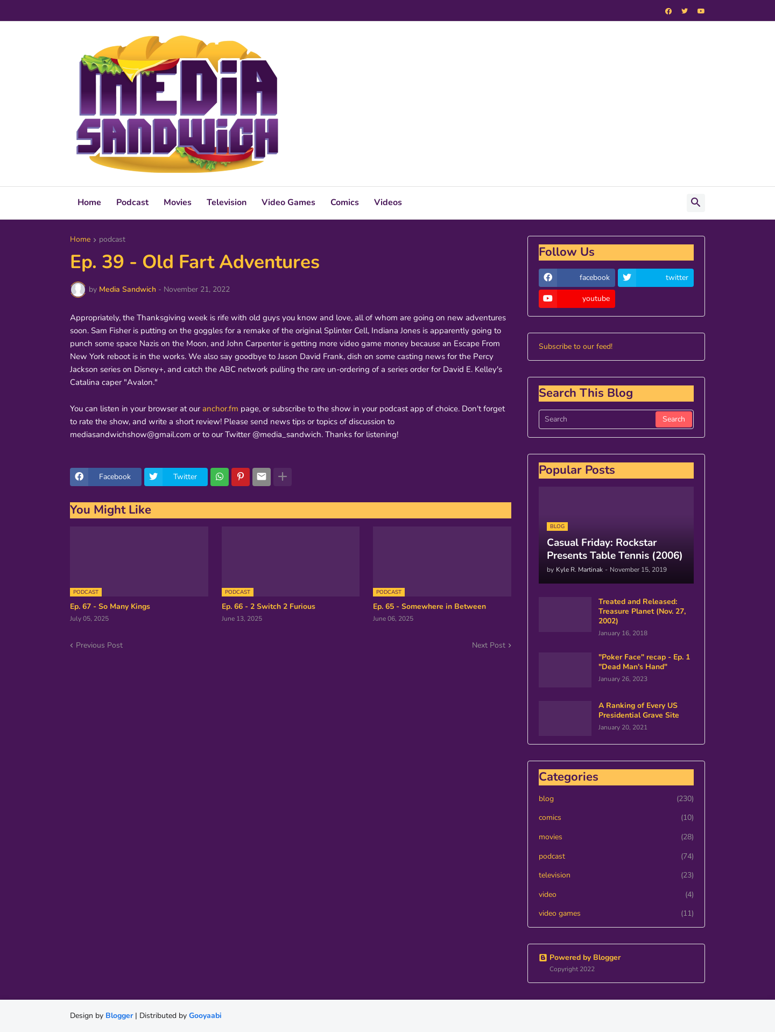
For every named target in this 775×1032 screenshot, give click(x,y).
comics (616, 817)
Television (226, 202)
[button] (696, 203)
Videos (388, 202)
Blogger (119, 1015)
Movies (178, 202)
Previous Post (99, 645)
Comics (344, 202)
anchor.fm (220, 408)
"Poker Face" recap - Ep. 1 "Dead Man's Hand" (644, 662)
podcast (112, 240)
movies (616, 837)
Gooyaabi (205, 1015)
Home (89, 202)
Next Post (488, 645)
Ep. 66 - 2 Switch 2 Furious (268, 607)
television (616, 875)
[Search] (598, 419)
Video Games (288, 202)
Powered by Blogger (580, 957)
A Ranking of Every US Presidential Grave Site (638, 710)
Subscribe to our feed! (575, 346)
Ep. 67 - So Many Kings (110, 607)
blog (616, 799)
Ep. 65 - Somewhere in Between (429, 607)
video (616, 894)
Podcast (132, 202)
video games (616, 913)
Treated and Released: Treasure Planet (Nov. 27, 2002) (642, 611)
